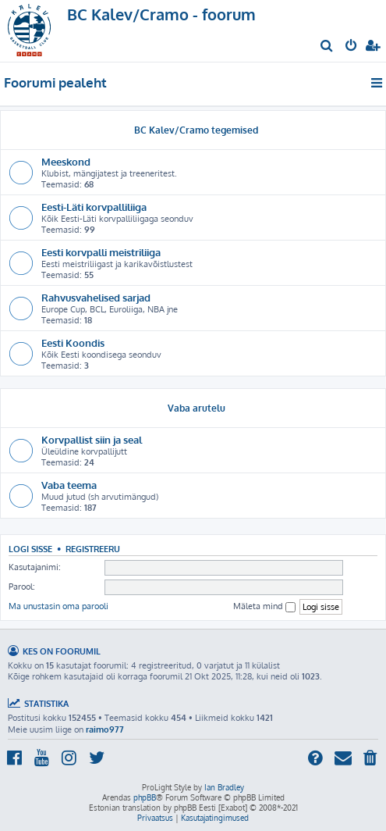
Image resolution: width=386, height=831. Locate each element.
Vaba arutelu (196, 408)
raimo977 (105, 729)
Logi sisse (30, 549)
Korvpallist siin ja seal (91, 439)
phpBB (144, 797)
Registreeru (93, 549)
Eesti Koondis (72, 342)
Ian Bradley (224, 787)
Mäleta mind (264, 606)
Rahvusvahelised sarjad (96, 297)
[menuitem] (327, 46)
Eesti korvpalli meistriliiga (101, 252)
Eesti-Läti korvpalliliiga (94, 206)
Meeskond (65, 161)
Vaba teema (69, 484)
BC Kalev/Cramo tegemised (196, 130)
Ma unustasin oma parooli (58, 606)
